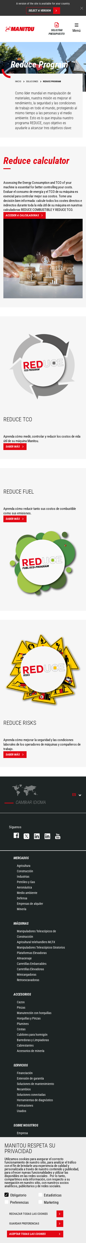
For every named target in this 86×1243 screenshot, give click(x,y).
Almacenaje (24, 958)
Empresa (22, 1133)
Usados (21, 1111)
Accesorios (22, 994)
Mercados (21, 858)
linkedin (45, 835)
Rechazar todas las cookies (36, 1213)
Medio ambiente (27, 893)
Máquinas (21, 923)
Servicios (21, 1065)
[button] (76, 26)
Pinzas (21, 1007)
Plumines (23, 1024)
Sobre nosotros (26, 1125)
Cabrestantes (25, 1045)
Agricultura (23, 866)
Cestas (21, 1029)
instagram (34, 835)
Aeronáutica (24, 887)
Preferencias (19, 1202)
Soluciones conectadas (31, 1094)
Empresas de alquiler (30, 903)
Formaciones (25, 1105)
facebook (14, 835)
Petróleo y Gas (26, 882)
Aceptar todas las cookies (36, 1234)
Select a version (44, 10)
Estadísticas (52, 1195)
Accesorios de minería (30, 1051)
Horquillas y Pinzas (29, 1018)
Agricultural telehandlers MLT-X (36, 942)
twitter (24, 835)
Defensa (22, 898)
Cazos (21, 1002)
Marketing (51, 1202)
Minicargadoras (26, 974)
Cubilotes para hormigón (32, 1034)
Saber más (16, 446)
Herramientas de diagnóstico (35, 1100)
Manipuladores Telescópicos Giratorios (41, 947)
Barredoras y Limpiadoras (33, 1040)
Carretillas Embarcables (31, 963)
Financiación (25, 1073)
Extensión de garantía (30, 1078)
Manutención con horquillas (34, 1013)
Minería (21, 909)
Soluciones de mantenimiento (35, 1084)
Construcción (25, 871)
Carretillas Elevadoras (30, 969)
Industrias (23, 876)
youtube (55, 835)
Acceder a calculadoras (26, 215)
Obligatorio (18, 1195)
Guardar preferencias (36, 1223)
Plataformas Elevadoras (32, 953)
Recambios (24, 1089)
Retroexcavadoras (28, 980)
